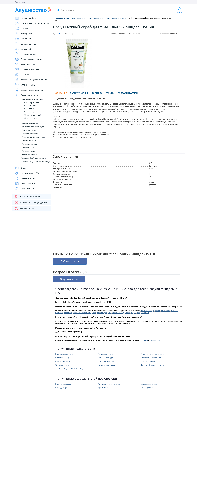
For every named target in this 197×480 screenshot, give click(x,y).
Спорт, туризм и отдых (28, 59)
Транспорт (23, 38)
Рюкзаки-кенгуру (29, 134)
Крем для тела (30, 106)
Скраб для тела (31, 118)
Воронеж (76, 313)
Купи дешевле (24, 208)
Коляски (21, 28)
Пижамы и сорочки (30, 155)
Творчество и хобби (27, 173)
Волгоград (68, 313)
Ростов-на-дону (118, 313)
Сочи (109, 313)
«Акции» (145, 340)
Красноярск (165, 311)
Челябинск (145, 313)
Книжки (21, 168)
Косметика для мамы (32, 99)
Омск (94, 313)
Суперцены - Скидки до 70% (30, 202)
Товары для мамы (26, 95)
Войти (179, 10)
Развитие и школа (26, 178)
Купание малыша (26, 85)
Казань (157, 311)
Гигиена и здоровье (27, 69)
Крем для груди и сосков (109, 384)
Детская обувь (25, 49)
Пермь (133, 313)
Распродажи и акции (27, 196)
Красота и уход (28, 130)
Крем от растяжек (32, 102)
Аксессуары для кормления (31, 79)
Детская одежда (25, 44)
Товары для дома (25, 183)
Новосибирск (102, 313)
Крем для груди (31, 112)
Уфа (138, 313)
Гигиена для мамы (30, 123)
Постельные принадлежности (32, 23)
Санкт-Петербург (147, 311)
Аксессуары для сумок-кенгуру (35, 162)
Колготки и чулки (29, 141)
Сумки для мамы (29, 151)
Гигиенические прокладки (33, 127)
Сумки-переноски (29, 144)
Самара (127, 313)
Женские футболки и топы (33, 158)
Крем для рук (30, 109)
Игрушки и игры (25, 54)
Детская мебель (25, 18)
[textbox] (95, 10)
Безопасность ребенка (29, 90)
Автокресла (23, 33)
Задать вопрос (69, 279)
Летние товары (25, 188)
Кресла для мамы (29, 148)
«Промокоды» (155, 340)
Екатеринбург (85, 313)
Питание (22, 74)
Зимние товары (25, 64)
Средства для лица (32, 115)
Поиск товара (58, 10)
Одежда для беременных (33, 137)
